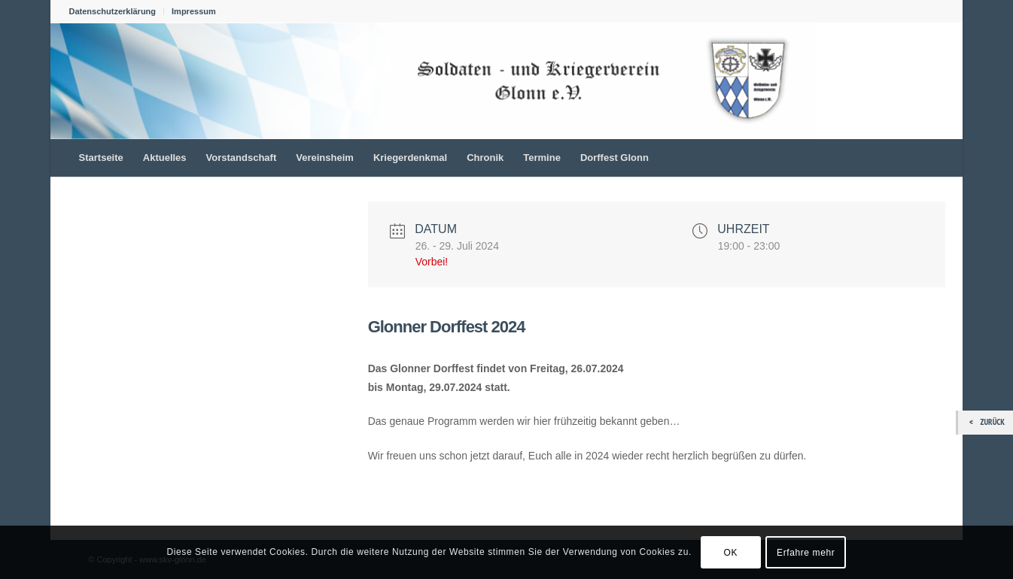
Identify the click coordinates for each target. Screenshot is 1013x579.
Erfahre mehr (806, 552)
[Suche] (934, 158)
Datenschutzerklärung (113, 11)
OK (731, 552)
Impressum (194, 11)
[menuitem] (117, 11)
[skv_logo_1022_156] (432, 80)
